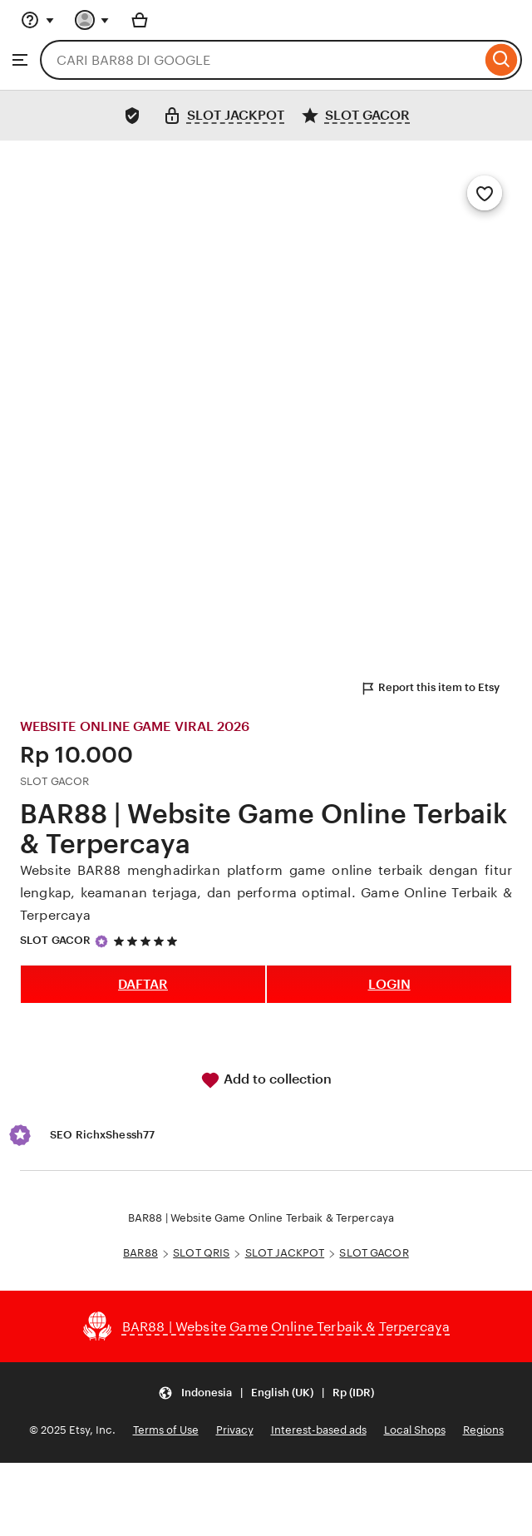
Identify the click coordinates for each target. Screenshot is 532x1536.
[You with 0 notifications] (92, 20)
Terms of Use (166, 1430)
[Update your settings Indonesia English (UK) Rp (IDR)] (266, 1392)
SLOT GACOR (55, 940)
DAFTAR (143, 984)
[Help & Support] (37, 20)
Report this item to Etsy (430, 688)
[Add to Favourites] (484, 192)
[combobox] (260, 60)
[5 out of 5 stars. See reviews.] (148, 941)
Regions (483, 1430)
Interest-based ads (319, 1430)
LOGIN (389, 984)
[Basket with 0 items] (140, 20)
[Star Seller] (101, 941)
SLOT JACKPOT (285, 1253)
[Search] (501, 60)
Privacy (235, 1430)
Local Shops (415, 1430)
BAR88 (140, 1253)
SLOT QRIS (201, 1253)
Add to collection (266, 1080)
